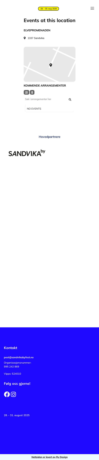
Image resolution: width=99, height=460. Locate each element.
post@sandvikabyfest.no (19, 357)
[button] (92, 9)
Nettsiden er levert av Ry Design (50, 457)
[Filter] (26, 92)
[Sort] (32, 92)
